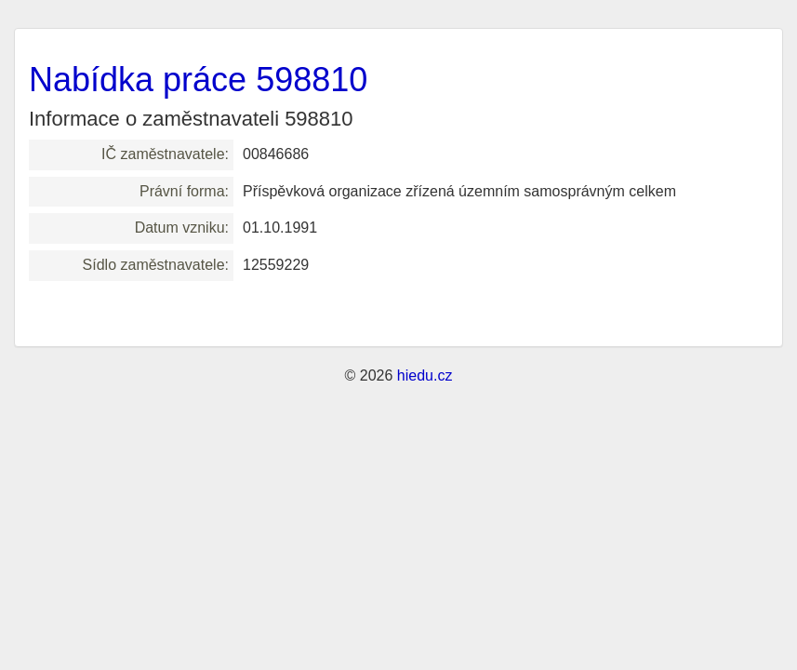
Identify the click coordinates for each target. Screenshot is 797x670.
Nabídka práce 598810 (198, 79)
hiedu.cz (425, 375)
